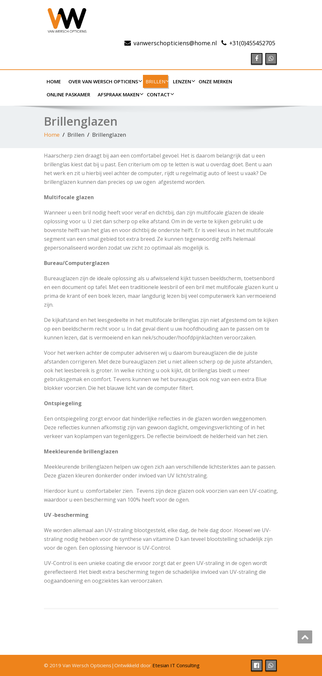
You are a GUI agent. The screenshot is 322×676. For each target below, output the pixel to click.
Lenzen (183, 81)
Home (54, 81)
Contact (160, 94)
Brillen (157, 81)
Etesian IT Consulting (176, 665)
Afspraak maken (120, 94)
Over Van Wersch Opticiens (104, 81)
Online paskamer (68, 94)
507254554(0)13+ (252, 43)
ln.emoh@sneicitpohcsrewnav (175, 43)
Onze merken (215, 81)
